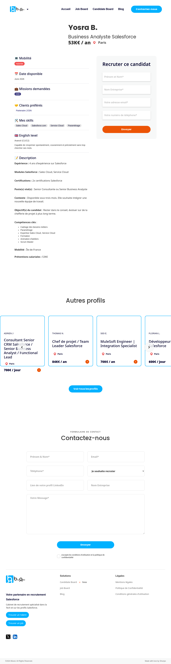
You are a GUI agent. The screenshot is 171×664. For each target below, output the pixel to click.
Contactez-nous (146, 9)
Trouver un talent (17, 614)
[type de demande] (116, 471)
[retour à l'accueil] (17, 9)
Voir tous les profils (85, 389)
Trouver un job (15, 623)
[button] (27, 9)
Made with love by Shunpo (155, 661)
